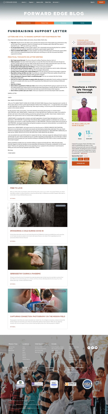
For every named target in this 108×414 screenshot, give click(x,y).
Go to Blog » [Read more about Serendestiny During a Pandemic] (13, 284)
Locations (25, 344)
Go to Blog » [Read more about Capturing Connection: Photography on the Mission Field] (13, 326)
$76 (81, 159)
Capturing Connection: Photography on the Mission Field (37, 316)
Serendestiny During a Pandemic (25, 274)
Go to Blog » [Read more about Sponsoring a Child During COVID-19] (13, 241)
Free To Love (16, 188)
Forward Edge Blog (54, 13)
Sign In (92, 2)
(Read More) (84, 153)
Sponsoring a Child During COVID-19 (26, 231)
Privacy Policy (12, 402)
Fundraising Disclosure (14, 409)
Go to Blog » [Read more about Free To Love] (13, 198)
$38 (75, 159)
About (71, 344)
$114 (86, 159)
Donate (54, 344)
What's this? (86, 156)
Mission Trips (13, 344)
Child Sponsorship (41, 344)
